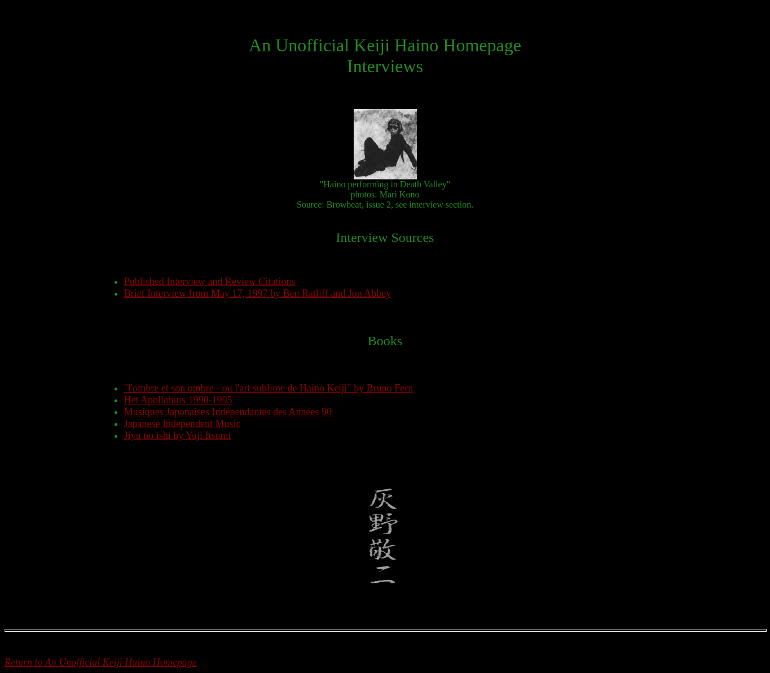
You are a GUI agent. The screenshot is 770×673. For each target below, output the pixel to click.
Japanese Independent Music (182, 423)
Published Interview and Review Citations (210, 281)
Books (385, 340)
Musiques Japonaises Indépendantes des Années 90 (228, 411)
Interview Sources (385, 237)
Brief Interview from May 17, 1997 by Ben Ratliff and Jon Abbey (257, 293)
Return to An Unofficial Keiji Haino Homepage (101, 662)
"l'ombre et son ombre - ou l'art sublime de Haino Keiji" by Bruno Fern (268, 388)
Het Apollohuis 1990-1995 (178, 400)
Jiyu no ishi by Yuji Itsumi (177, 435)
